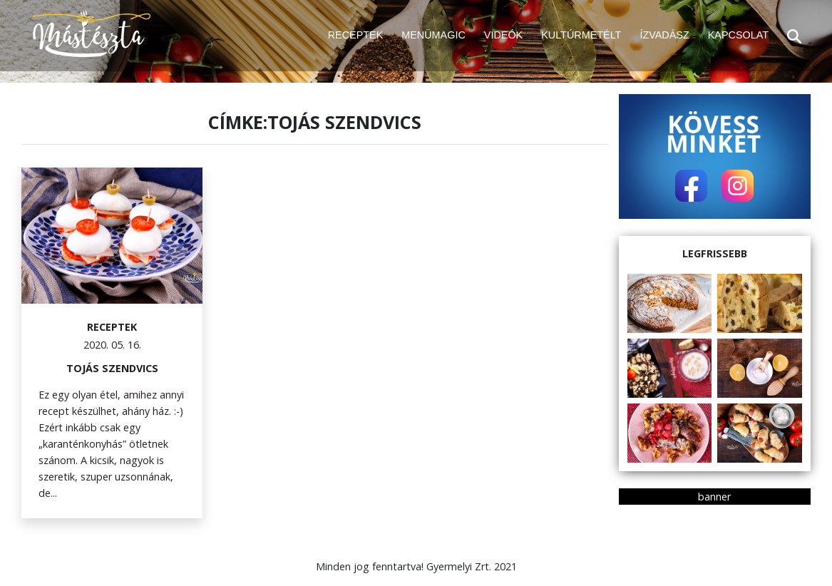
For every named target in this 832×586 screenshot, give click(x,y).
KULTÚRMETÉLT (581, 35)
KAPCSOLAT (738, 35)
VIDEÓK (503, 35)
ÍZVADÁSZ (664, 35)
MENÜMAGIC (433, 35)
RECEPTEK (356, 35)
